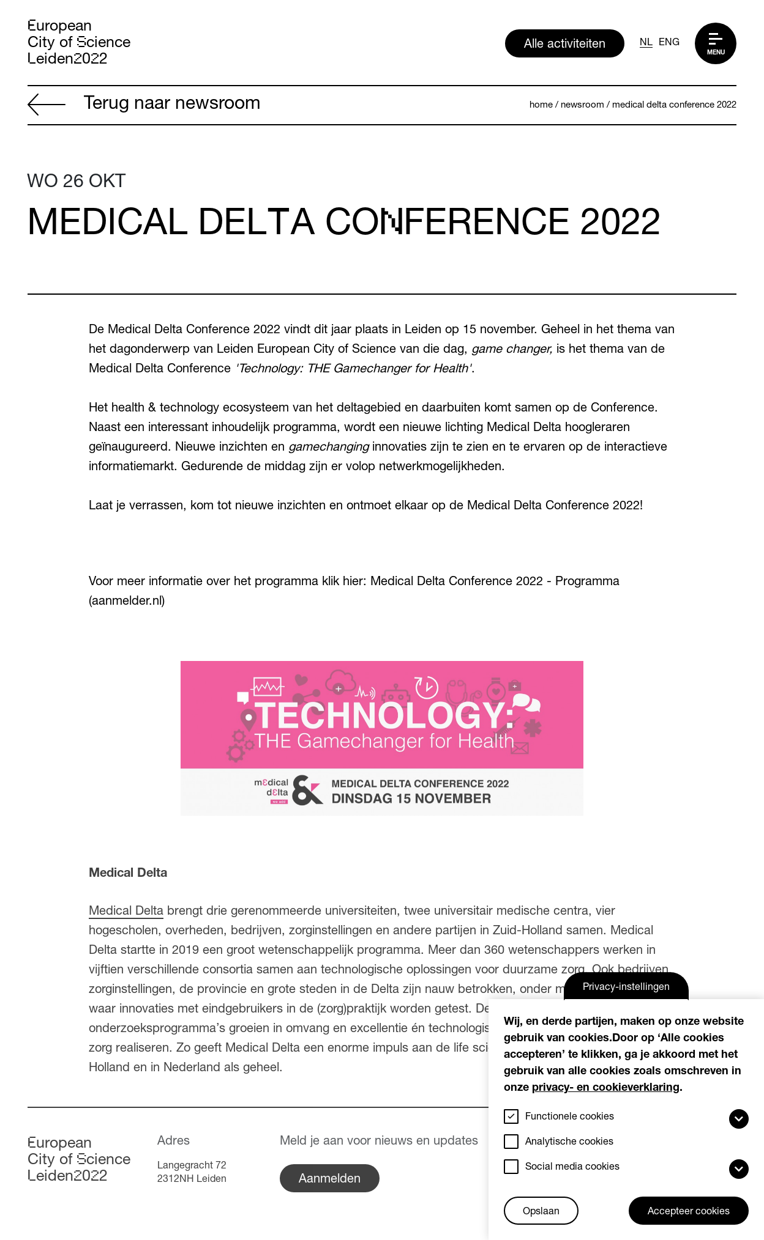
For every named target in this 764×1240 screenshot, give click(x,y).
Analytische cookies (569, 1143)
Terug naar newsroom (144, 106)
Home (541, 105)
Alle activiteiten (564, 45)
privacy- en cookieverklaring (606, 1088)
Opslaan (541, 1212)
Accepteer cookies (689, 1212)
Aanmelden (330, 1180)
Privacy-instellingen (626, 988)
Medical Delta (126, 912)
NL (646, 43)
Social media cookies (572, 1168)
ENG (669, 43)
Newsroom (582, 105)
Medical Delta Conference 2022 (674, 105)
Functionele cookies (569, 1118)
